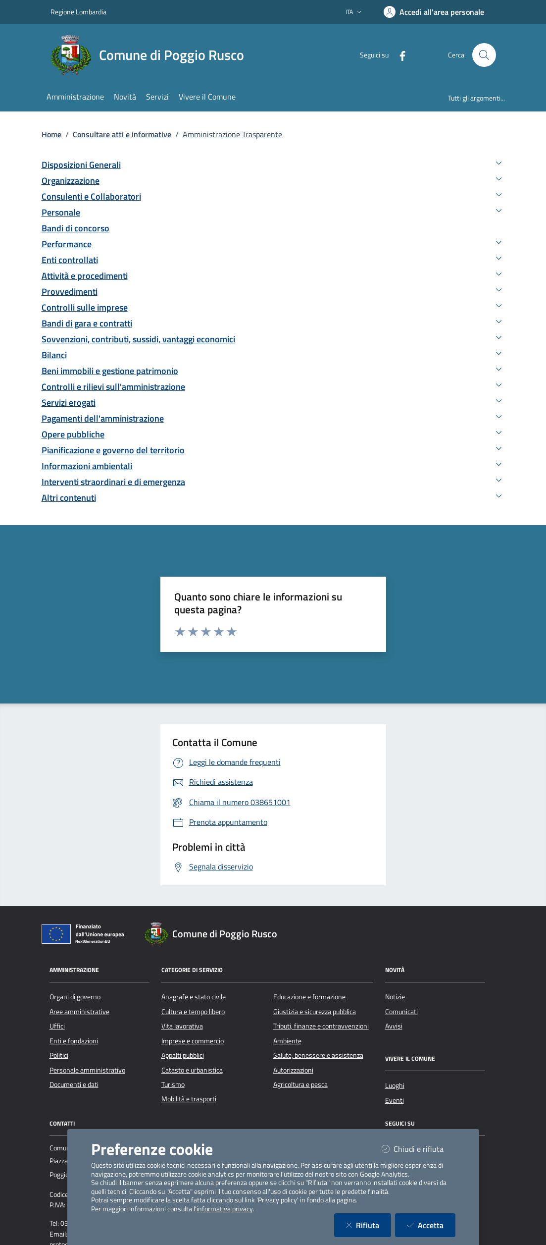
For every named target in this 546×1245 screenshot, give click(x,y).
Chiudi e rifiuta (418, 1148)
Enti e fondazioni (74, 1040)
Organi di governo (75, 996)
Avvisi (393, 1026)
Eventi (394, 1100)
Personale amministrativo (87, 1070)
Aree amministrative (79, 1011)
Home (51, 134)
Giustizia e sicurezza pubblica (314, 1011)
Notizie (395, 996)
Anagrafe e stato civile (193, 996)
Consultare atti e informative (122, 134)
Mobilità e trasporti (188, 1098)
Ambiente (287, 1040)
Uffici (57, 1026)
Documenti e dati (74, 1084)
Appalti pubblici (182, 1055)
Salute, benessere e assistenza (318, 1055)
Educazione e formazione (309, 996)
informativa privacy (225, 1208)
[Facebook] (398, 55)
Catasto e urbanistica (192, 1070)
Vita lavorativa (182, 1026)
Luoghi (394, 1085)
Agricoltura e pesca (300, 1084)
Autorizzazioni (293, 1070)
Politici (59, 1055)
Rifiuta (368, 1225)
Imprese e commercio (192, 1040)
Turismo (173, 1084)
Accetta (431, 1225)
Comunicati (401, 1011)
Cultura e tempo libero (193, 1011)
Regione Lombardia (78, 11)
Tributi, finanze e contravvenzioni (321, 1026)
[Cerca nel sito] (484, 55)
